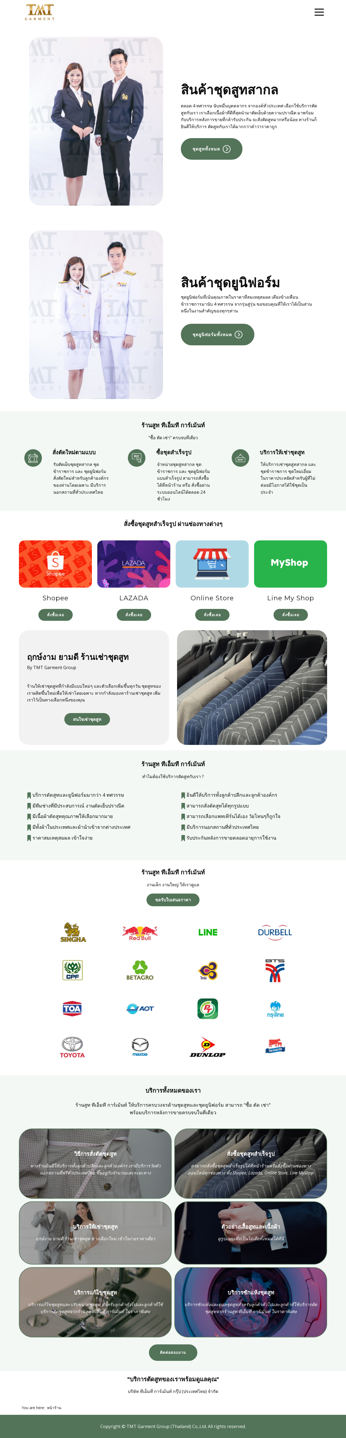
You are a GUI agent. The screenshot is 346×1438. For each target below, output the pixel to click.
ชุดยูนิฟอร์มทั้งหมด (217, 334)
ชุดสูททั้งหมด (211, 148)
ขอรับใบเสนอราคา (173, 900)
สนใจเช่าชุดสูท (87, 719)
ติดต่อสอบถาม (173, 1352)
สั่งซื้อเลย (55, 614)
